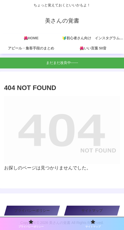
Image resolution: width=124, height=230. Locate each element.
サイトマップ (92, 210)
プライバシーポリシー (32, 210)
